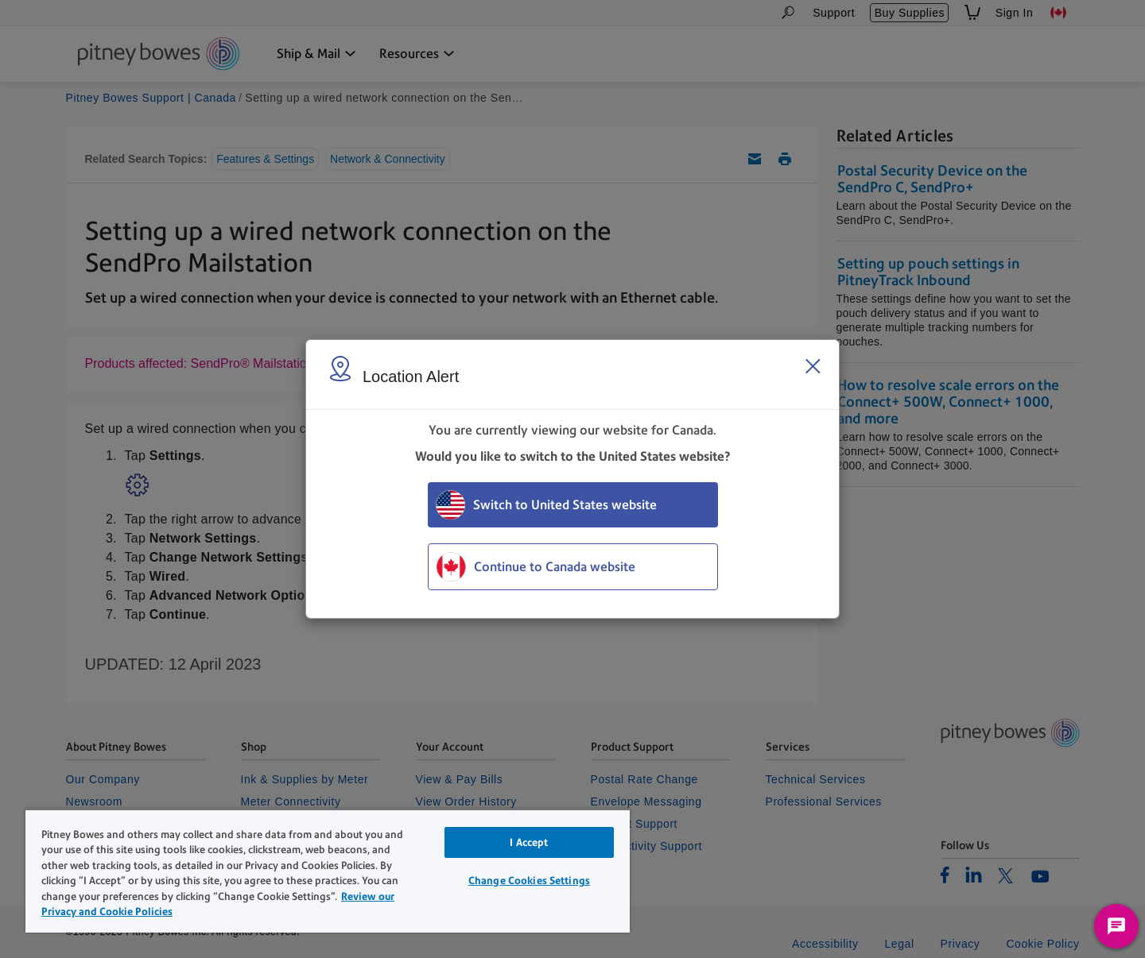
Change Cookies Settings (529, 881)
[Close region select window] (812, 366)
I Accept (529, 842)
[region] (327, 871)
